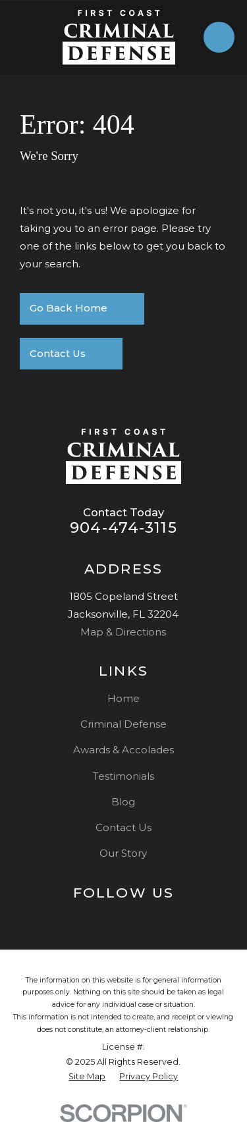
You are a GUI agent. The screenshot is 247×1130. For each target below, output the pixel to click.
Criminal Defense (123, 724)
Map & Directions (123, 632)
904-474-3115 (123, 527)
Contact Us (123, 827)
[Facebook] (137, 918)
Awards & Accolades (123, 749)
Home (123, 698)
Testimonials (123, 776)
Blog (123, 801)
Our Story (123, 853)
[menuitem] (87, 1077)
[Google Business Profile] (110, 918)
